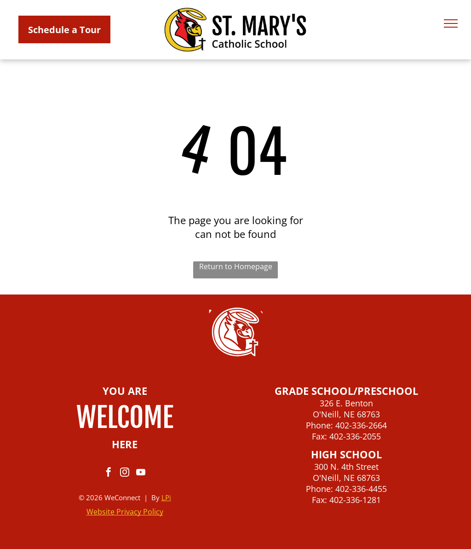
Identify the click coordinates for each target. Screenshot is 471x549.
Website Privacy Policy (124, 512)
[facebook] (108, 473)
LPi (166, 497)
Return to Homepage (235, 266)
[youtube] (141, 473)
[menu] (451, 23)
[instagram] (125, 473)
